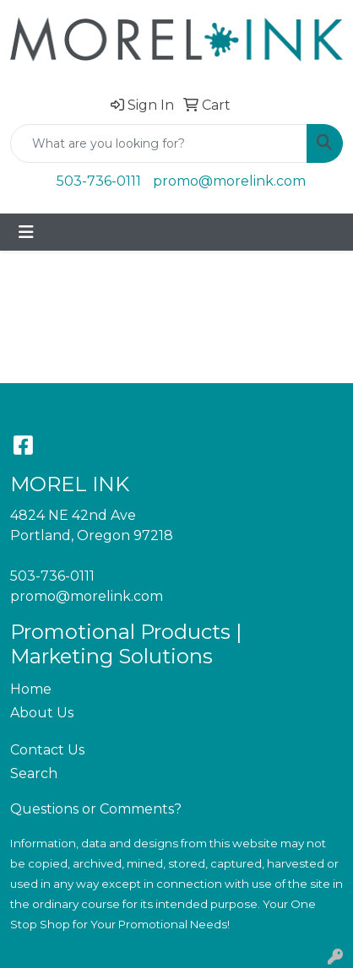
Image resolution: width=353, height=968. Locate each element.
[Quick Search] (158, 143)
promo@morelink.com (229, 181)
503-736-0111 (99, 181)
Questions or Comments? (96, 809)
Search (33, 773)
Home (31, 689)
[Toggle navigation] (26, 232)
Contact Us (47, 750)
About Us (41, 713)
